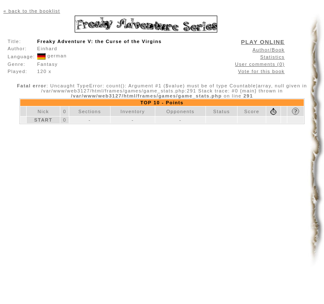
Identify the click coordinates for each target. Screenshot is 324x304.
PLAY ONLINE (263, 42)
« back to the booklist (31, 11)
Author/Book (269, 49)
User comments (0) (260, 64)
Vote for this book (261, 71)
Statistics (272, 57)
